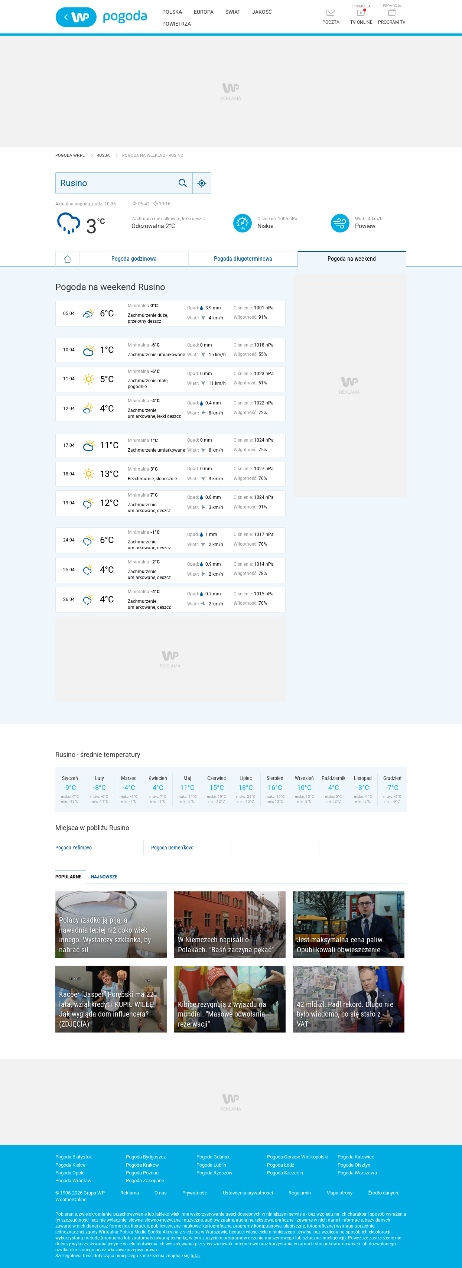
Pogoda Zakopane (145, 1180)
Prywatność (194, 1193)
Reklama (129, 1193)
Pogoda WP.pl (70, 155)
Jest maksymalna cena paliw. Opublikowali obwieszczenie (340, 944)
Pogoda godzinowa (134, 258)
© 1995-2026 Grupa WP (80, 1193)
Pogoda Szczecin (285, 1173)
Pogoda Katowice (356, 1157)
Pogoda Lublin (211, 1165)
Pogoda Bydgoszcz (146, 1157)
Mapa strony (339, 1193)
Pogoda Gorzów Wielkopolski (297, 1157)
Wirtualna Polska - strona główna (76, 17)
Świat (232, 12)
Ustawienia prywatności (248, 1193)
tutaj (195, 1255)
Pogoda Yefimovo (73, 848)
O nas (160, 1193)
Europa (204, 12)
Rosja (104, 155)
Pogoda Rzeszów (214, 1173)
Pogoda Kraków (142, 1165)
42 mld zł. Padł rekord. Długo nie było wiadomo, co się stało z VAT (345, 1014)
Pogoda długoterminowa (243, 258)
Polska (172, 12)
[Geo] (202, 183)
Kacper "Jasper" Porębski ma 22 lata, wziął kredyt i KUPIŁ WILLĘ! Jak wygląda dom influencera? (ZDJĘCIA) (107, 1009)
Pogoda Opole (70, 1173)
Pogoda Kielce (70, 1165)
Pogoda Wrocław (73, 1180)
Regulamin (300, 1193)
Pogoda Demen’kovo (172, 848)
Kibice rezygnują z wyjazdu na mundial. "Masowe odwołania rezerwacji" (222, 1014)
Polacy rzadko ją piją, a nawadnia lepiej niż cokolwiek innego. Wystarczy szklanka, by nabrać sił (105, 935)
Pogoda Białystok (73, 1157)
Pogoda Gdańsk (213, 1157)
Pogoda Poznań (142, 1173)
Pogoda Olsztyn (354, 1165)
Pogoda (125, 16)
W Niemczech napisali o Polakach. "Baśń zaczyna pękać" (226, 944)
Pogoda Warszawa (357, 1173)
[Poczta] (331, 17)
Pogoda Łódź (280, 1165)
